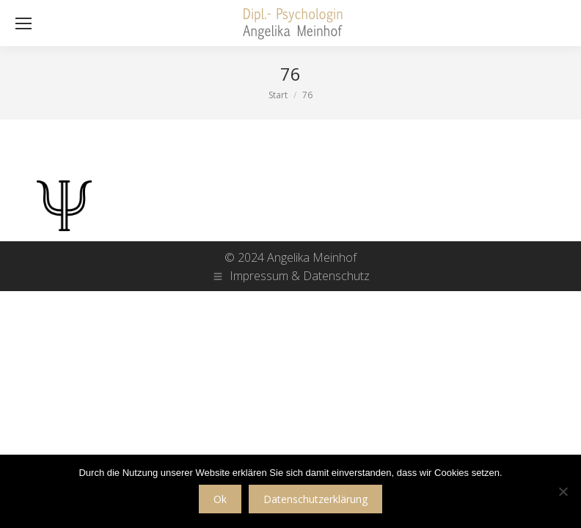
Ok (220, 499)
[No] (562, 491)
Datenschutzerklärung (315, 499)
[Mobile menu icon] (23, 23)
